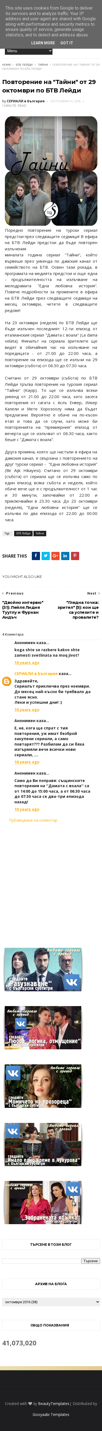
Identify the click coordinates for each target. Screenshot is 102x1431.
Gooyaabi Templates (51, 1414)
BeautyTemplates (53, 1403)
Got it (66, 43)
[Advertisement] (51, 882)
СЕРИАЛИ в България (36, 673)
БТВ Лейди (24, 64)
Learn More (43, 43)
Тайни (43, 64)
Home (6, 64)
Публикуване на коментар (33, 820)
